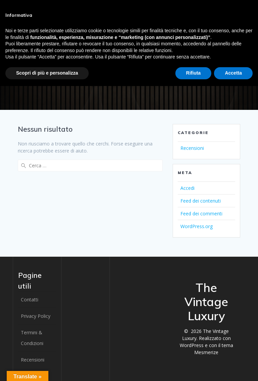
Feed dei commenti (201, 213)
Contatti (29, 299)
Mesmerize (206, 352)
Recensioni (192, 148)
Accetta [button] (233, 73)
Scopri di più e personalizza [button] (47, 73)
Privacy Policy (35, 316)
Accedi (187, 188)
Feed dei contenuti (200, 201)
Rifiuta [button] (193, 73)
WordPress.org (196, 226)
